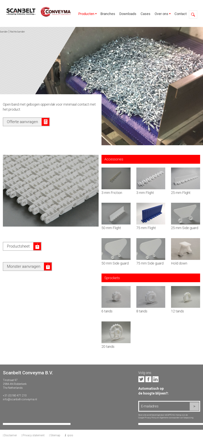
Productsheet (18, 246)
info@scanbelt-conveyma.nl (20, 399)
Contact (180, 14)
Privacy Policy (151, 418)
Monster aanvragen (23, 266)
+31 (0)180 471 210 (15, 395)
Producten (86, 14)
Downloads (127, 14)
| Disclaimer (10, 435)
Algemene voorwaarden (169, 418)
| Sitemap (54, 435)
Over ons (161, 14)
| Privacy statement (33, 435)
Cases (145, 14)
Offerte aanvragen (22, 121)
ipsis (70, 435)
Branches (108, 14)
